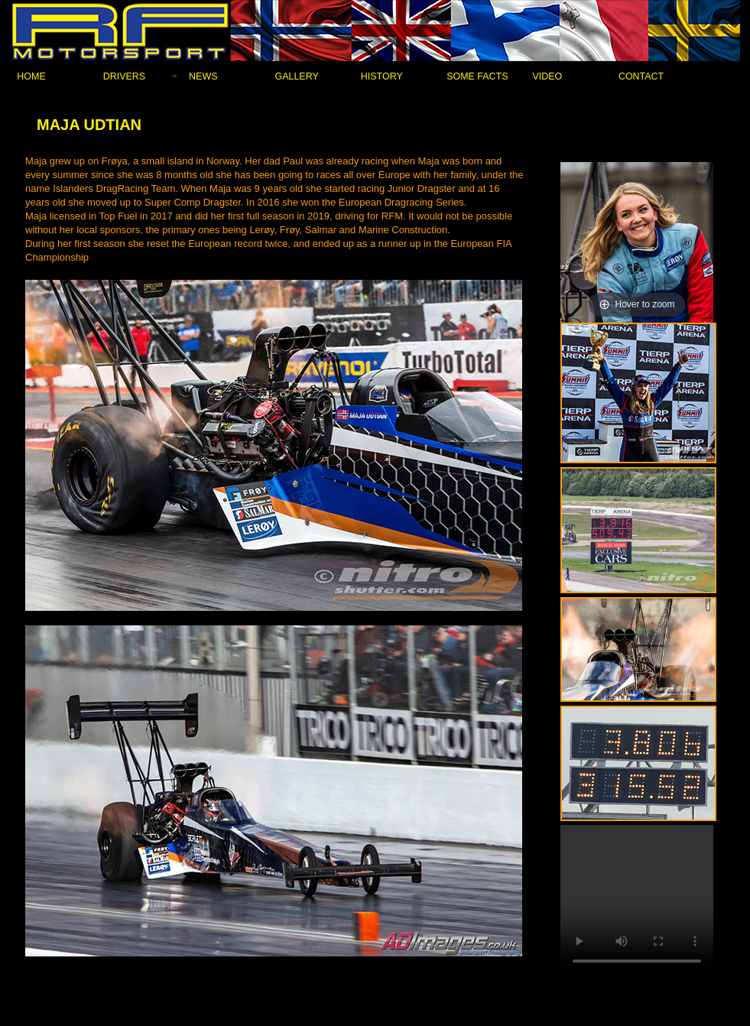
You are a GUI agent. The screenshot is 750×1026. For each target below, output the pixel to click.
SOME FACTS (477, 76)
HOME (31, 76)
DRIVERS (124, 76)
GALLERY (296, 76)
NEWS (203, 76)
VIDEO (548, 76)
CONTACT (641, 76)
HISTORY (382, 76)
